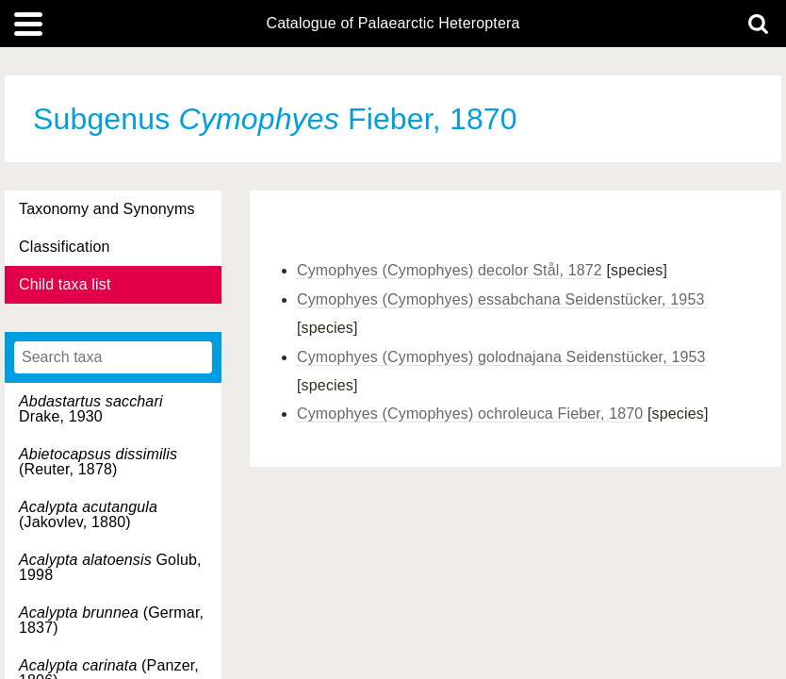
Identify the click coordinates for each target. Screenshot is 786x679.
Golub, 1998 (110, 567)
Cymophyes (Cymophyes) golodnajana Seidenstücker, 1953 (501, 357)
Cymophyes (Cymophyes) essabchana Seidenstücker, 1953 (501, 299)
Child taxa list (65, 284)
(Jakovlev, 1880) (88, 514)
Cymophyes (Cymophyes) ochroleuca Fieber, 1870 (470, 414)
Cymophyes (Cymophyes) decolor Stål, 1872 (449, 270)
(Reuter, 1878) (98, 461)
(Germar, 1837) (111, 620)
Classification (64, 247)
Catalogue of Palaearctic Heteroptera (392, 23)
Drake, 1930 (91, 408)
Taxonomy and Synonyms (107, 209)
